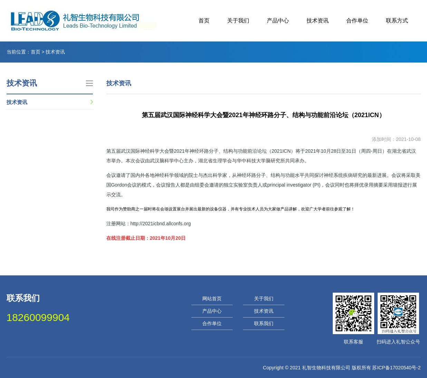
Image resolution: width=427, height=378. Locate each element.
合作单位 (357, 20)
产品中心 (278, 20)
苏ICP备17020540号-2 (396, 367)
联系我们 (263, 323)
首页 (204, 20)
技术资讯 (318, 20)
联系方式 (397, 20)
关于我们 (238, 20)
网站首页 (212, 298)
